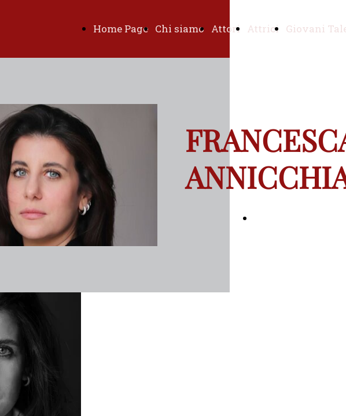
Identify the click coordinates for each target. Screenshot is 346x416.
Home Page (120, 28)
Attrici (263, 28)
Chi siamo (179, 28)
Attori (225, 28)
